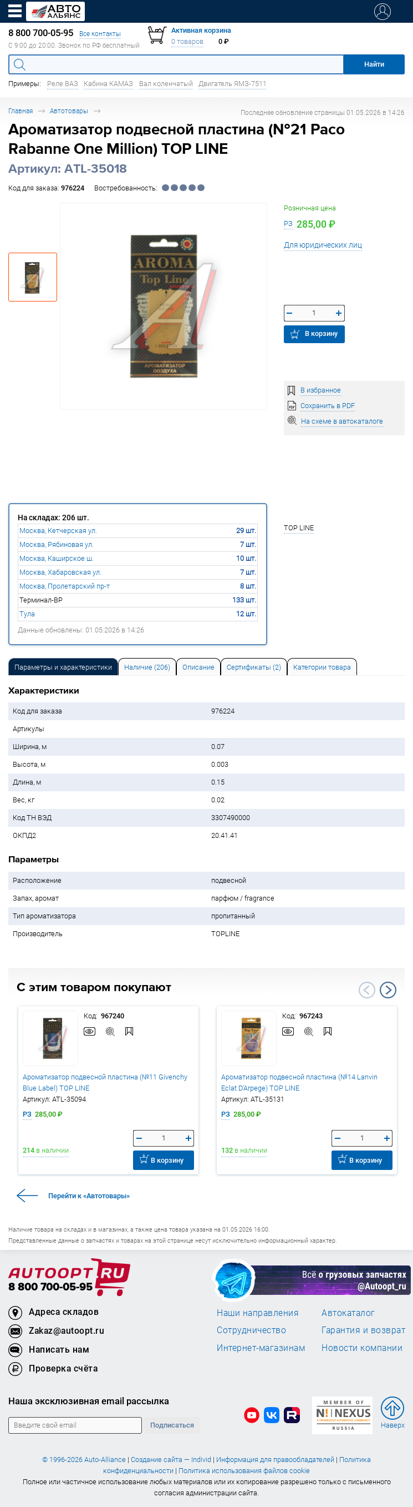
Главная (20, 111)
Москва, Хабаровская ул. (60, 572)
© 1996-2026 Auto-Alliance (84, 1459)
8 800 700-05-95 (50, 1287)
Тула (27, 614)
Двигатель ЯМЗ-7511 (232, 83)
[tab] (63, 666)
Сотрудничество (251, 1330)
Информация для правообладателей (275, 1459)
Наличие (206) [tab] (147, 667)
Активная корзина (201, 30)
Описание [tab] (198, 667)
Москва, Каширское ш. (56, 558)
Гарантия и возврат (363, 1330)
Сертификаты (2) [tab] (254, 667)
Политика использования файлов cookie (244, 1470)
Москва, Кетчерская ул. (58, 530)
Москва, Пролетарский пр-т (64, 586)
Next (388, 990)
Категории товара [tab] (322, 667)
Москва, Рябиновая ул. (56, 544)
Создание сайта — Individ (171, 1459)
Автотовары (69, 111)
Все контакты (100, 33)
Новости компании (362, 1348)
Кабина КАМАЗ (108, 83)
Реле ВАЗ (62, 83)
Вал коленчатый (166, 83)
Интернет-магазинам (261, 1348)
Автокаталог (348, 1313)
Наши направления (258, 1313)
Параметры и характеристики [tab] (63, 667)
